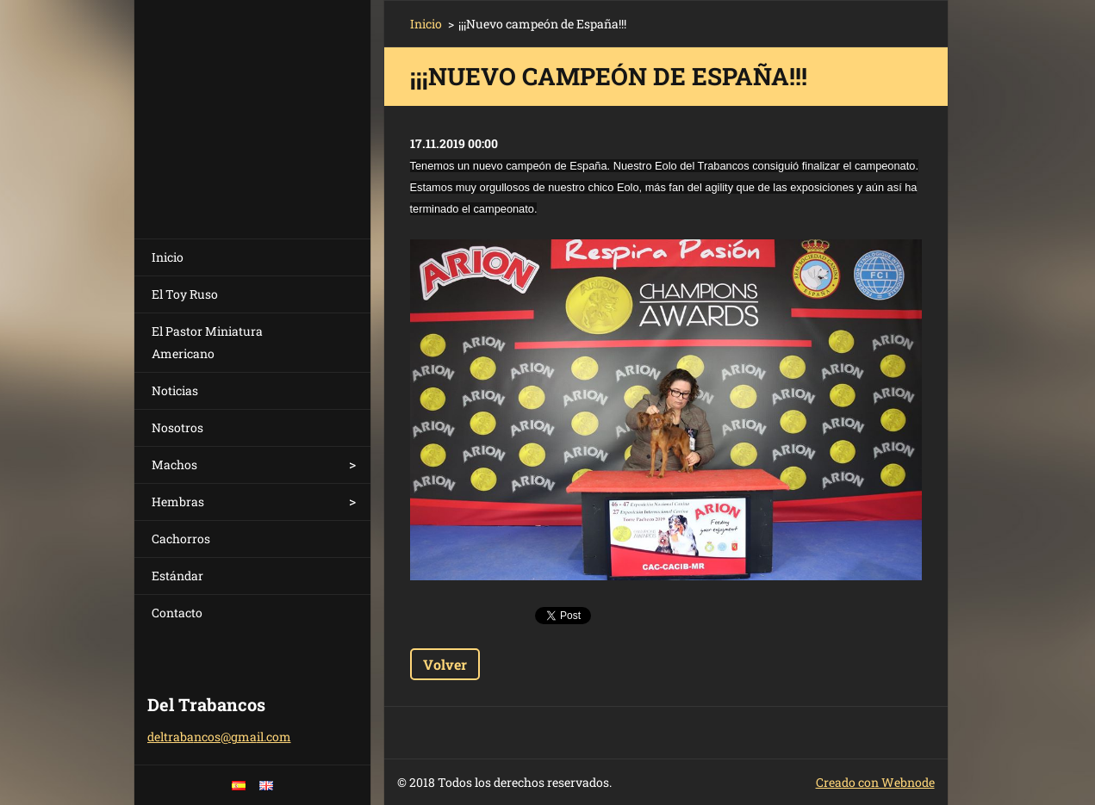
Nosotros (177, 427)
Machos (174, 464)
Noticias (175, 390)
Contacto (177, 612)
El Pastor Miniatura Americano (207, 342)
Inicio (168, 257)
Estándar (177, 575)
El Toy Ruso (185, 294)
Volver (445, 664)
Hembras (178, 501)
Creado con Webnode (875, 782)
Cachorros (181, 538)
